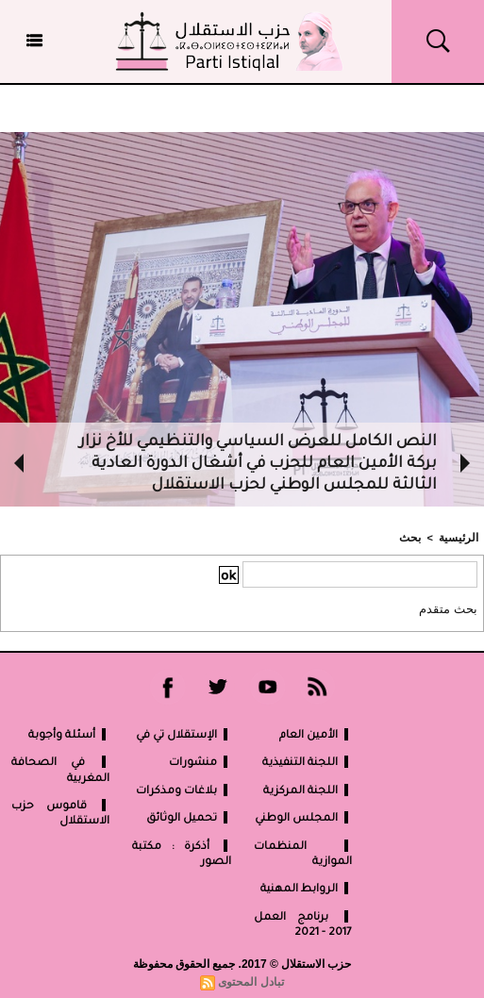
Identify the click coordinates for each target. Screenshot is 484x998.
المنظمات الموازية (303, 852)
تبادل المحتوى (251, 980)
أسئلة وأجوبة (68, 733)
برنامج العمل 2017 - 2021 (303, 923)
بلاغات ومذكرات (183, 789)
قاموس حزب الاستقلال (60, 811)
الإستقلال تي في (183, 733)
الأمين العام (315, 733)
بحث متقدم (451, 607)
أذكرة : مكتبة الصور (181, 852)
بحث (416, 536)
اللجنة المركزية (307, 789)
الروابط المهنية (306, 887)
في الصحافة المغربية (60, 768)
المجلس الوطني (303, 816)
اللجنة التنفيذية (307, 761)
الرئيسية (460, 536)
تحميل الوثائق (188, 816)
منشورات (200, 761)
